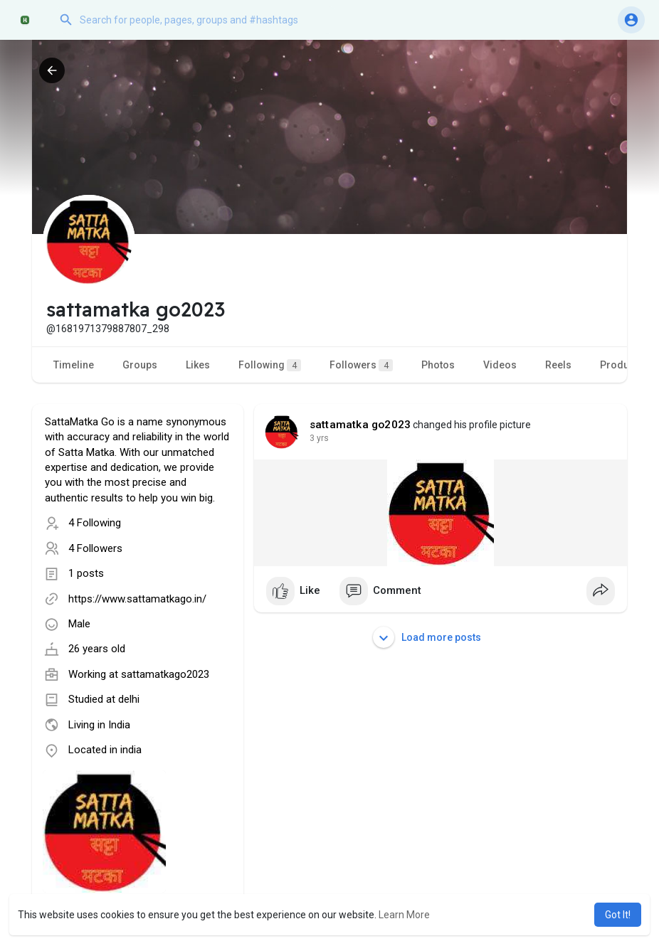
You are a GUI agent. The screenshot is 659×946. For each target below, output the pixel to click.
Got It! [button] (618, 914)
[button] (195, 20)
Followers (361, 365)
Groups (139, 365)
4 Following (94, 522)
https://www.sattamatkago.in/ (137, 598)
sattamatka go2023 (360, 424)
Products (621, 365)
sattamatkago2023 (165, 674)
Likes (198, 365)
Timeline (73, 365)
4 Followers (95, 548)
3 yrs (319, 438)
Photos (438, 365)
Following (269, 365)
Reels (558, 365)
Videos (500, 365)
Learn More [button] (404, 914)
